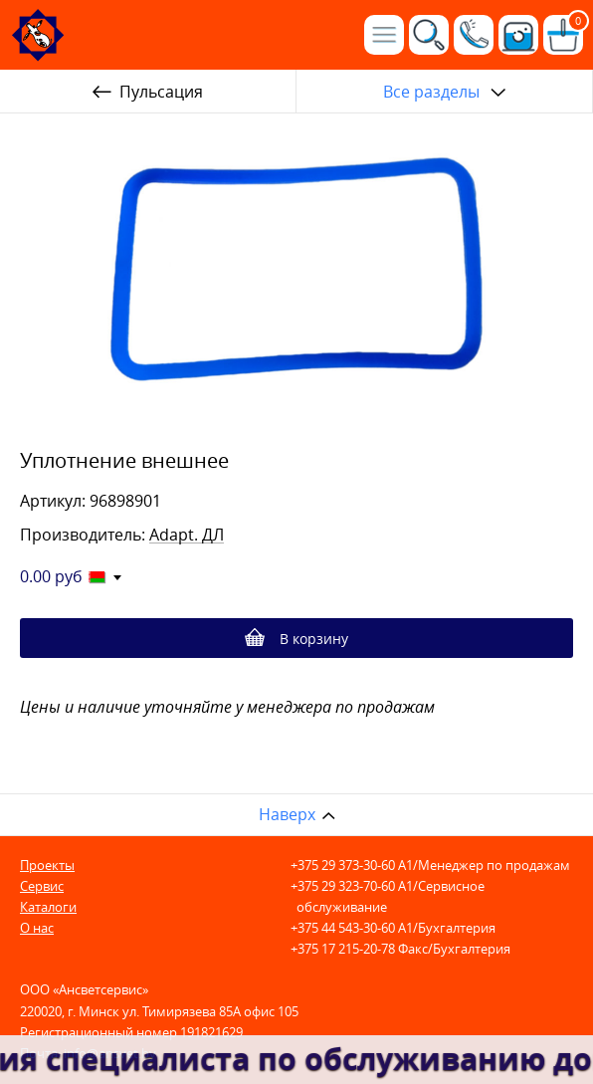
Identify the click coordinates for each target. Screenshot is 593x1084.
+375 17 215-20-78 (343, 949)
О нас (37, 928)
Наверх (287, 814)
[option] (296, 272)
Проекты (47, 865)
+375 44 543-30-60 (343, 928)
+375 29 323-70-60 (343, 886)
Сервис (42, 886)
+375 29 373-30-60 (343, 865)
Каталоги (48, 907)
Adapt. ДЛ (186, 535)
